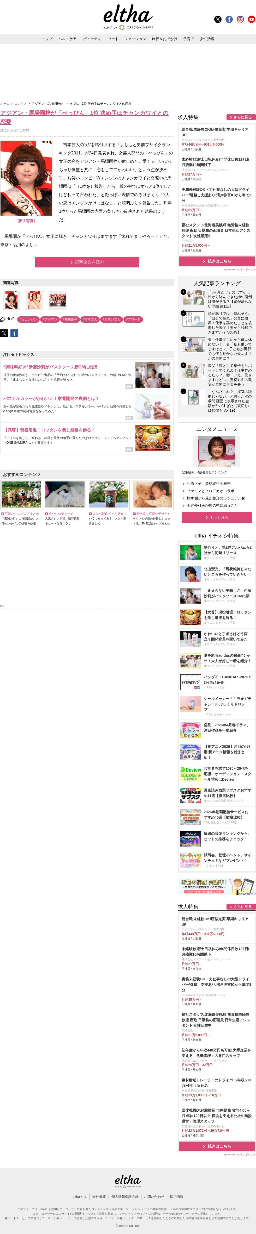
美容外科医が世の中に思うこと (212, 505)
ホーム (5, 103)
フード (113, 39)
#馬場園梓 (70, 319)
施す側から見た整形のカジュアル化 (216, 498)
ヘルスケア (67, 39)
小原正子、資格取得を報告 (209, 483)
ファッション (135, 39)
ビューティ (92, 39)
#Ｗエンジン (28, 319)
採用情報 (176, 1197)
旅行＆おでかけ (164, 39)
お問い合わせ (154, 1197)
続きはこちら (219, 261)
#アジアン (50, 319)
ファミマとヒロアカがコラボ (210, 491)
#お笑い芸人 (111, 319)
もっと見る (219, 517)
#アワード (133, 319)
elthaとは (80, 1197)
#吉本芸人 (90, 319)
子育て (188, 39)
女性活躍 (207, 39)
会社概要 (99, 1197)
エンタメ (21, 103)
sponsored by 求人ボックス (240, 269)
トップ (46, 39)
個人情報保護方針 (125, 1197)
